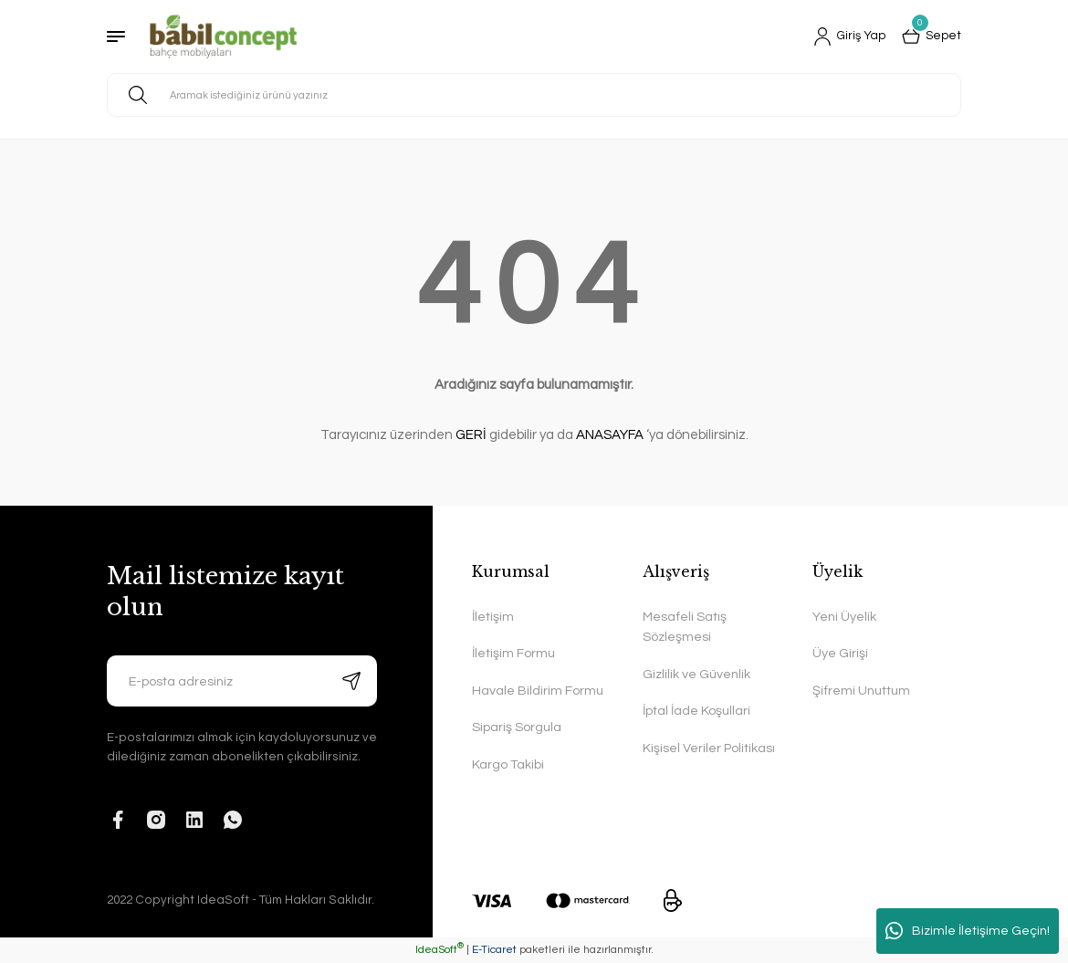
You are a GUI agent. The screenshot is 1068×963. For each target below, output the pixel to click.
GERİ (471, 435)
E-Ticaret (494, 950)
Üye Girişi (840, 653)
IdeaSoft (439, 950)
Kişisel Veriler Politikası (709, 748)
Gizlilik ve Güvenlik (696, 674)
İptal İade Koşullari (696, 710)
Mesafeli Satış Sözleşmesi (685, 627)
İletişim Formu (513, 653)
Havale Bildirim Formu (537, 690)
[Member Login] (846, 36)
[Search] (534, 95)
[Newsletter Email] (242, 681)
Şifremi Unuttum (861, 690)
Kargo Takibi (508, 764)
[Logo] (223, 36)
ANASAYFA (610, 435)
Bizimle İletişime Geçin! (967, 931)
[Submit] (351, 681)
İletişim (493, 616)
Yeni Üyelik (844, 616)
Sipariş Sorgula (516, 727)
